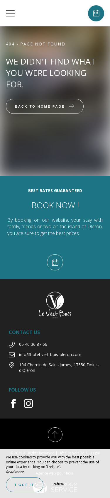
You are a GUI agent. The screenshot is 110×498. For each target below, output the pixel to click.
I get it (24, 485)
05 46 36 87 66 (33, 344)
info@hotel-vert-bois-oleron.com (50, 354)
